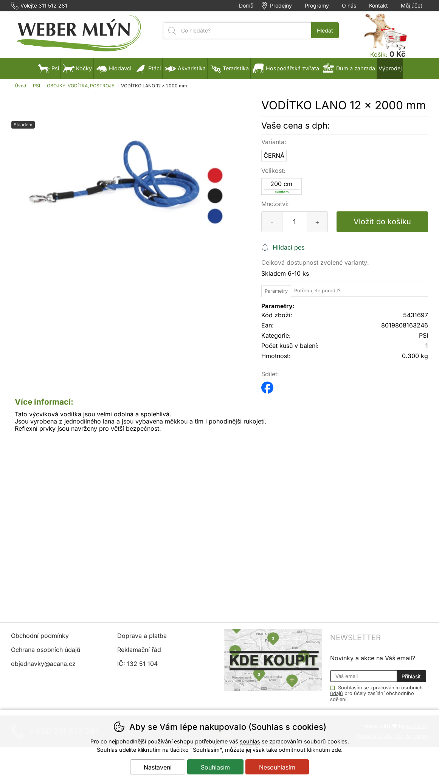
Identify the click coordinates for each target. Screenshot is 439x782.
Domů (246, 6)
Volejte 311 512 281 (43, 6)
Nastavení (158, 767)
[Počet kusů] (294, 221)
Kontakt (378, 6)
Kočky (77, 68)
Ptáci (148, 68)
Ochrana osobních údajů (45, 649)
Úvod (20, 85)
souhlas (250, 741)
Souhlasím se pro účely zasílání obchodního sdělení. (376, 693)
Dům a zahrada (349, 68)
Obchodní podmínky (40, 635)
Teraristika (229, 68)
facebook (267, 385)
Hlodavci (113, 68)
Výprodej (390, 68)
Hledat (325, 30)
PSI (36, 85)
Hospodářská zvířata (285, 68)
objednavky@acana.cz (43, 663)
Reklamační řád (139, 649)
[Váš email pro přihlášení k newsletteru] (363, 676)
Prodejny (281, 6)
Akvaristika (185, 68)
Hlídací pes (288, 247)
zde (336, 749)
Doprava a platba (142, 635)
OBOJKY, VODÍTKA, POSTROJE (80, 85)
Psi (48, 68)
